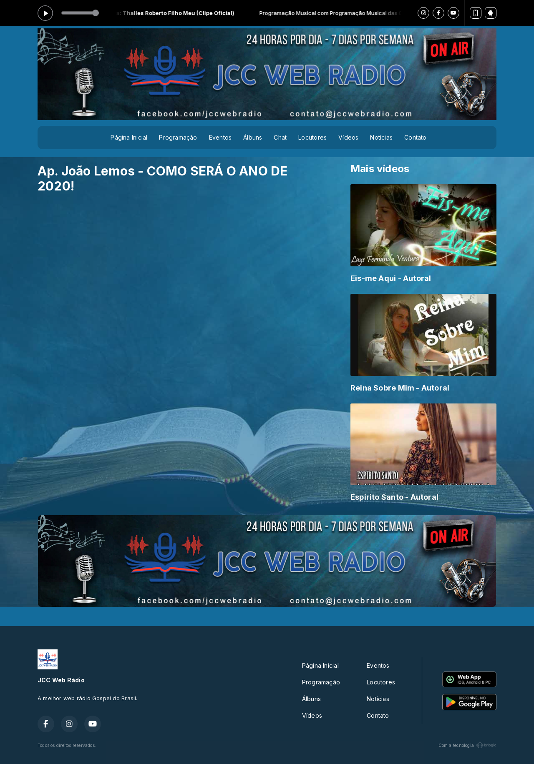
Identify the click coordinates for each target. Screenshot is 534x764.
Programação (178, 137)
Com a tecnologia (467, 745)
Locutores (312, 137)
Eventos (220, 137)
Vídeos (348, 137)
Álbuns (252, 137)
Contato (415, 137)
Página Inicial (129, 137)
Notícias (381, 137)
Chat (280, 137)
